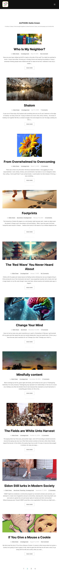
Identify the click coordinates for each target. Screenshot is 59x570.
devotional (20, 217)
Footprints (29, 213)
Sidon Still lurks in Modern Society (29, 486)
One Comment (44, 53)
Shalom (29, 105)
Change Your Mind (29, 325)
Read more (30, 67)
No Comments (45, 273)
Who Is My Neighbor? (29, 49)
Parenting (22, 490)
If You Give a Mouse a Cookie (29, 537)
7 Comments (44, 110)
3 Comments (48, 217)
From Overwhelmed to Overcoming (29, 161)
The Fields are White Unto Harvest (29, 431)
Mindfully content (29, 374)
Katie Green (16, 53)
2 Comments (44, 166)
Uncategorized (25, 53)
